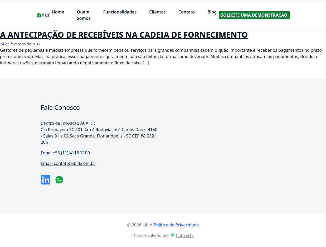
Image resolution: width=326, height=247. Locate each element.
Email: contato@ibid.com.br (68, 163)
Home (58, 12)
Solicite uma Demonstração (254, 15)
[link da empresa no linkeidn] (45, 179)
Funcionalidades (120, 12)
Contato (186, 12)
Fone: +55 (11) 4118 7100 (65, 153)
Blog (212, 12)
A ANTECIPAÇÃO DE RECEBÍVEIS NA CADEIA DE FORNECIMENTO (124, 34)
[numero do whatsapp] (59, 179)
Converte (182, 235)
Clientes (157, 12)
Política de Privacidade (176, 225)
